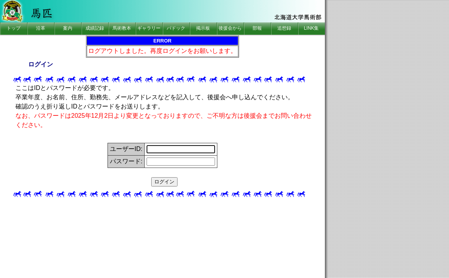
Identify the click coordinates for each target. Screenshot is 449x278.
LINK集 (311, 28)
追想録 (284, 28)
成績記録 (94, 28)
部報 (257, 28)
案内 (67, 28)
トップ (13, 28)
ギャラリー (148, 28)
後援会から (230, 28)
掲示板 (203, 28)
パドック (176, 28)
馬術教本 (122, 28)
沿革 (40, 28)
